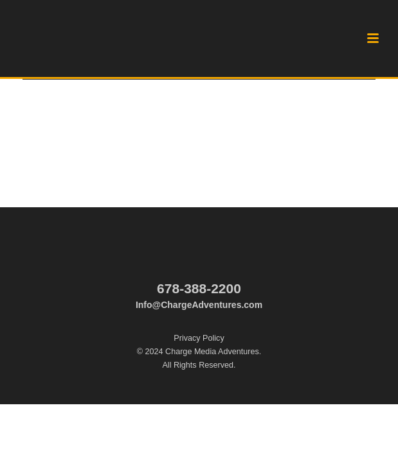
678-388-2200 (199, 288)
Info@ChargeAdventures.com (199, 305)
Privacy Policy (199, 338)
